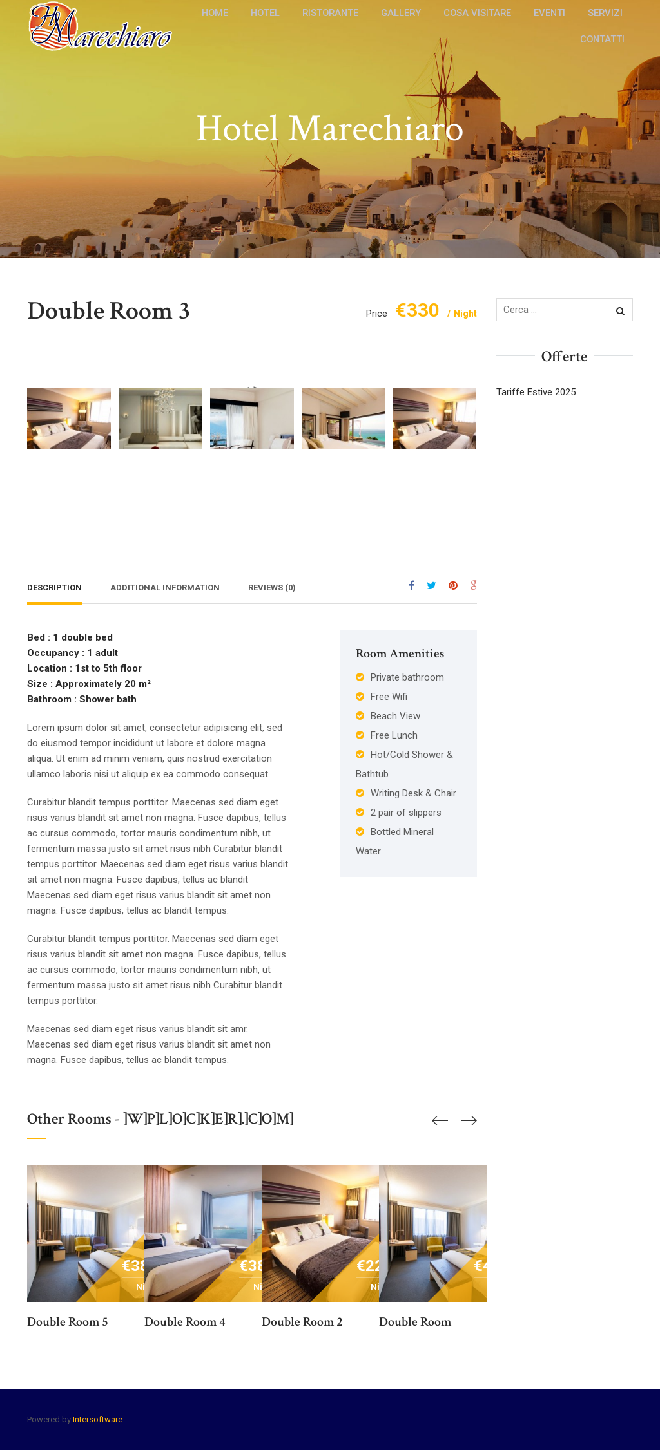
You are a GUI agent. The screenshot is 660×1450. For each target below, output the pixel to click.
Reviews (272, 587)
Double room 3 (109, 311)
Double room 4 (185, 1321)
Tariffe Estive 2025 (536, 392)
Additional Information (165, 587)
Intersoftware (97, 1419)
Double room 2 (302, 1321)
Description (54, 587)
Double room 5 (67, 1321)
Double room (415, 1321)
